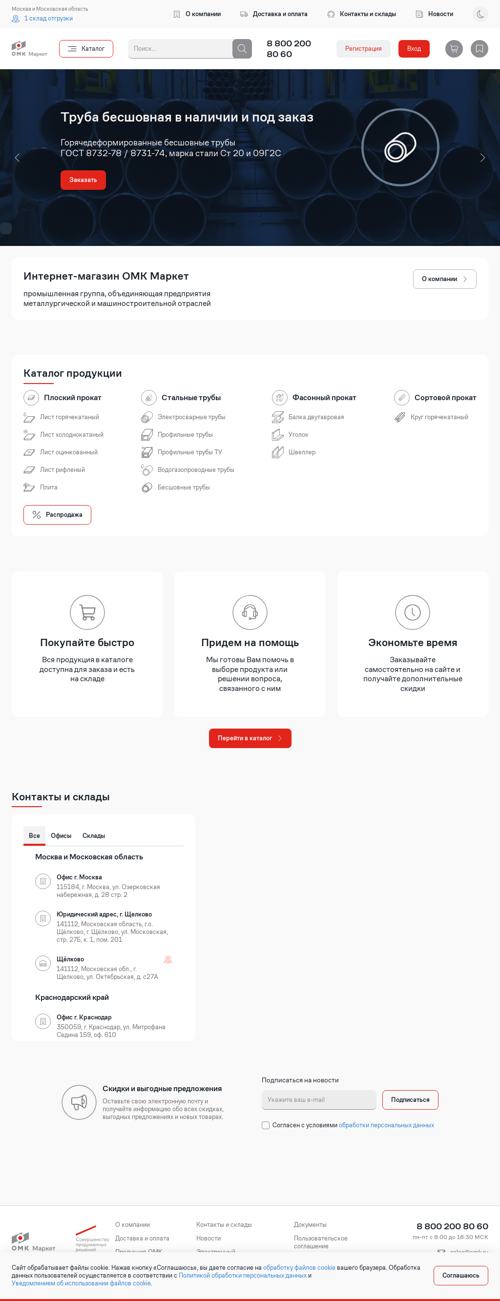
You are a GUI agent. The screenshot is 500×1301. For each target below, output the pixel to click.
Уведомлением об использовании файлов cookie (81, 1283)
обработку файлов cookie (299, 1268)
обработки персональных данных (386, 1125)
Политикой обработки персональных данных (243, 1276)
